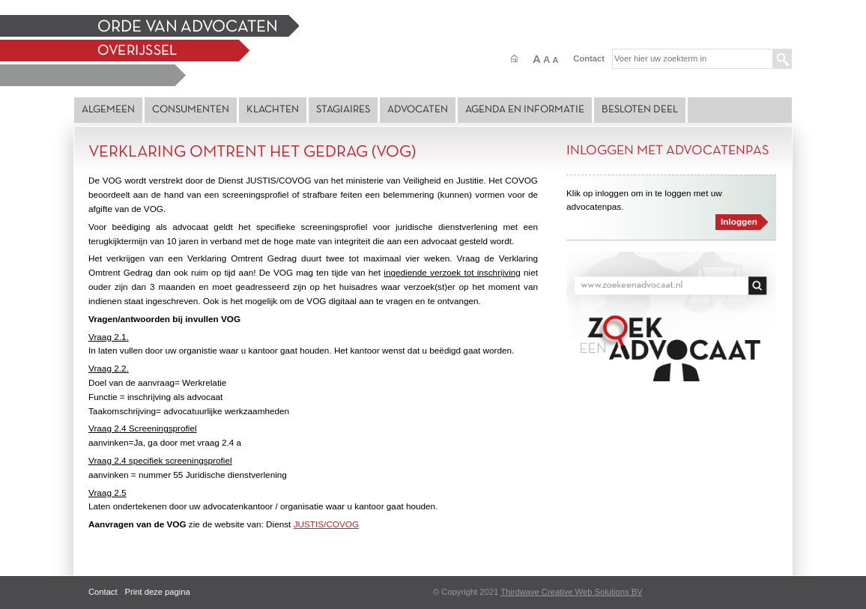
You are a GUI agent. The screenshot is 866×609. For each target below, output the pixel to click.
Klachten (272, 110)
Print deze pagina (157, 591)
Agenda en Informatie (524, 110)
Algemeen (108, 110)
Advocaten (417, 110)
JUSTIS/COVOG (326, 524)
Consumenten (190, 110)
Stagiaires (343, 110)
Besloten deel (640, 110)
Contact (589, 58)
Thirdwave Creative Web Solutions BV (571, 591)
